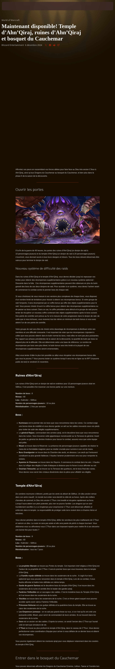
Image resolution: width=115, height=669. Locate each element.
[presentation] (9, 6)
